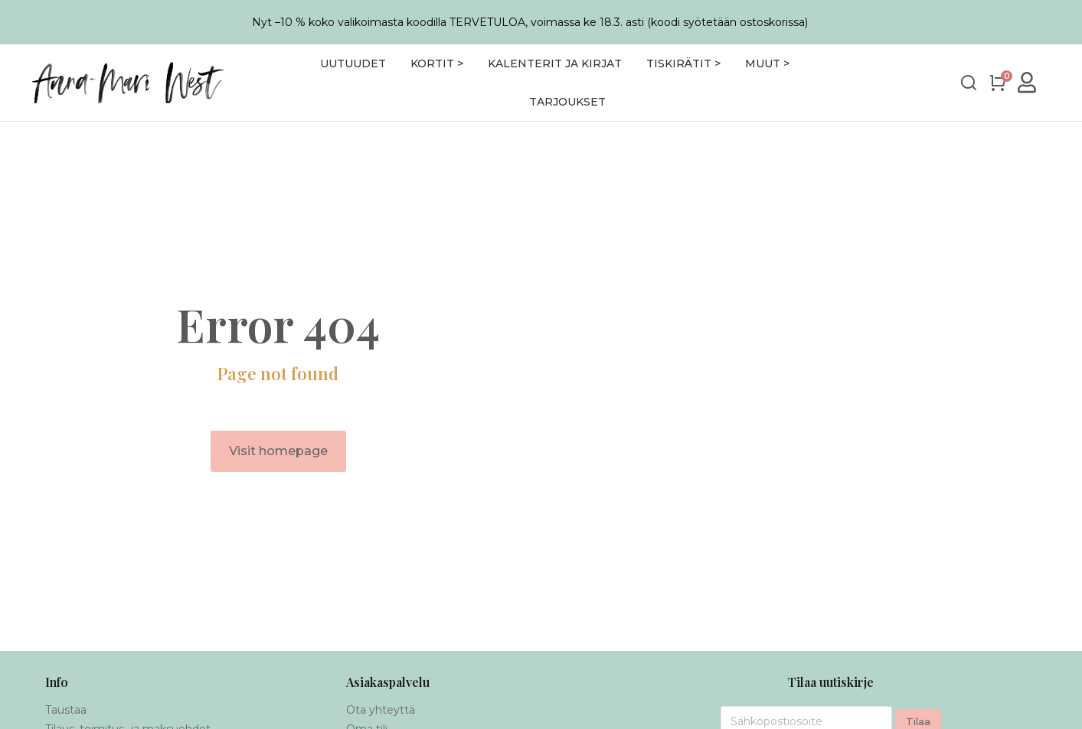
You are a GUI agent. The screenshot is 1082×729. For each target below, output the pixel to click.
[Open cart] (998, 82)
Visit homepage (278, 451)
